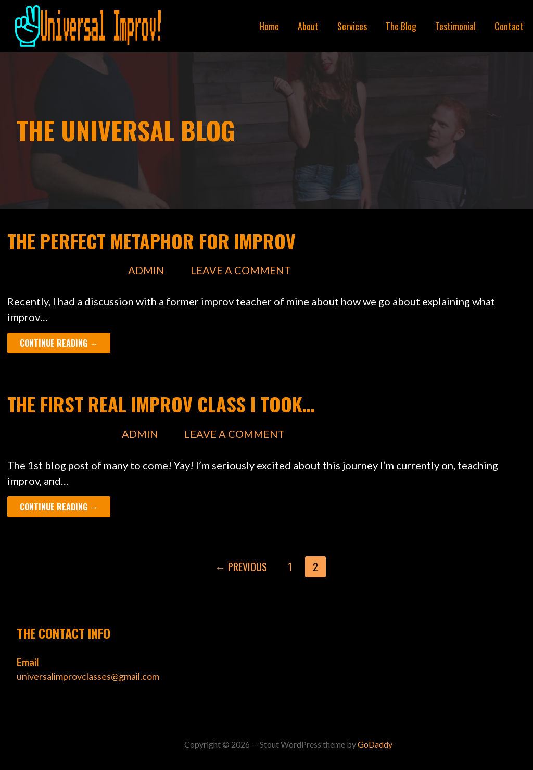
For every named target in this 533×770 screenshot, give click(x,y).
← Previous (241, 567)
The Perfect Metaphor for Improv (151, 240)
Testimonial (455, 26)
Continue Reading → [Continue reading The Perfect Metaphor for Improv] (59, 343)
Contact (509, 26)
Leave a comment (241, 270)
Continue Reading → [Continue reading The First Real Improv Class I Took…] (59, 506)
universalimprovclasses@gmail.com (88, 676)
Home (269, 26)
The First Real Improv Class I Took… (161, 404)
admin (146, 270)
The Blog (401, 26)
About (308, 26)
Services (352, 26)
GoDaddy (375, 744)
